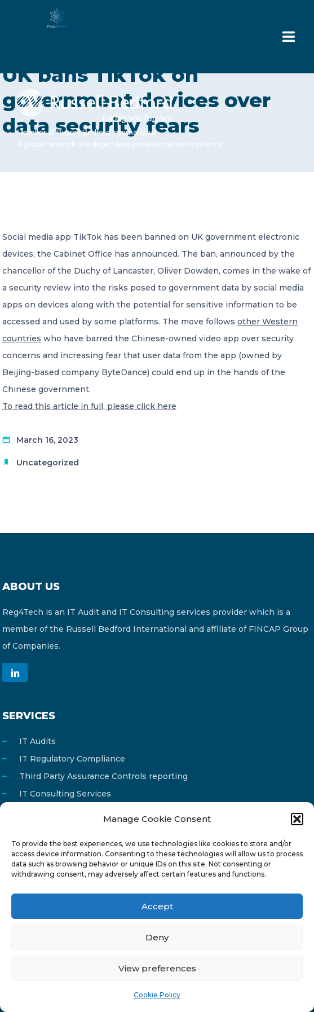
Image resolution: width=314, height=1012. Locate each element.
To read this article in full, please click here (89, 406)
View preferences (157, 968)
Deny (157, 937)
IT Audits (37, 741)
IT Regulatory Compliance (72, 759)
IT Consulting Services (65, 794)
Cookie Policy (157, 995)
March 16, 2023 (47, 440)
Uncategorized (47, 462)
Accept (157, 906)
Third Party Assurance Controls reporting (103, 776)
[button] (297, 819)
